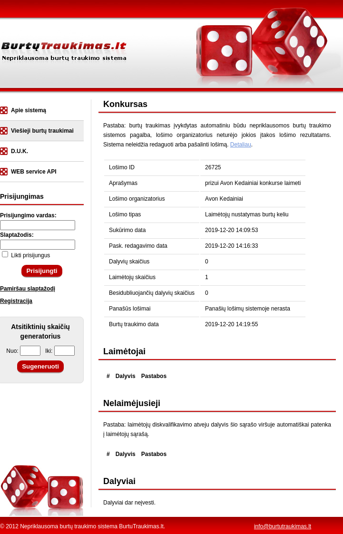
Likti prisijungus (26, 255)
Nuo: (23, 351)
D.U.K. (19, 151)
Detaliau (240, 144)
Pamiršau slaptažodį (27, 288)
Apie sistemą (28, 110)
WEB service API (34, 171)
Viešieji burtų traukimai (42, 130)
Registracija (16, 301)
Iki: (60, 351)
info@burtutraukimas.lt (282, 526)
